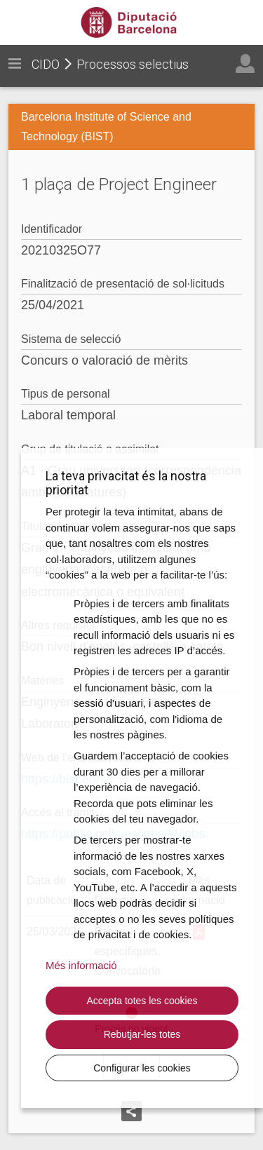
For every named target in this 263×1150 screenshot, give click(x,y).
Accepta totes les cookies (142, 1000)
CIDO (46, 64)
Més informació (81, 965)
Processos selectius (132, 64)
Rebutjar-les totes (142, 1034)
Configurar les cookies (142, 1068)
